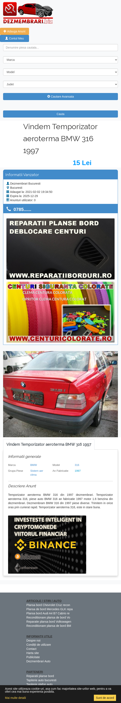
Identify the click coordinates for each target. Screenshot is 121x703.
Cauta (60, 114)
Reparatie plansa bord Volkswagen (48, 621)
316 (77, 465)
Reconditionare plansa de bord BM (48, 625)
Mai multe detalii (15, 697)
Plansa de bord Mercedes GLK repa (49, 609)
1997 (78, 470)
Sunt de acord (105, 697)
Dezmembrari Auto (38, 661)
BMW (33, 465)
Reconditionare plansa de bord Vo (48, 617)
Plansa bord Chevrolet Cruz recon (48, 605)
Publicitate (33, 657)
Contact (31, 648)
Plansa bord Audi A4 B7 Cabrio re (48, 613)
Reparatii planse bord (40, 676)
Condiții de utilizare (38, 644)
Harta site (32, 653)
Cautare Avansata (60, 96)
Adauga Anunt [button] (14, 31)
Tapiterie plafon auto (39, 684)
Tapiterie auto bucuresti (41, 680)
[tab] (48, 444)
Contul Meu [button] (14, 38)
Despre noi (33, 640)
